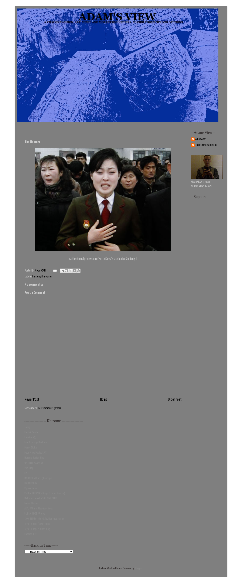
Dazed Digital (31, 447)
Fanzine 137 (30, 437)
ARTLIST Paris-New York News (38, 508)
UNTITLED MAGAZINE (33, 463)
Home (103, 400)
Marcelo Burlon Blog (34, 458)
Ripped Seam (31, 488)
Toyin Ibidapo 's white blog (37, 524)
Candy (27, 427)
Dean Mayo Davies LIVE (35, 452)
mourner (48, 276)
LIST (26, 473)
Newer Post (31, 400)
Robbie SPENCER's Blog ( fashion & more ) (44, 493)
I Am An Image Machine (35, 442)
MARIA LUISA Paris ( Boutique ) (39, 478)
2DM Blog (28, 468)
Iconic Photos (31, 503)
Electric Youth (31, 432)
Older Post (175, 400)
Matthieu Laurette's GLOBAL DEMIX (41, 498)
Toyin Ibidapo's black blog (37, 529)
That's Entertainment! (206, 145)
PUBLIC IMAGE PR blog (34, 513)
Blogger (138, 568)
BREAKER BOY (30, 483)
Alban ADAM (200, 139)
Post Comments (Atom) (49, 408)
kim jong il (37, 276)
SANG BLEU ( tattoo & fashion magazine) (44, 519)
